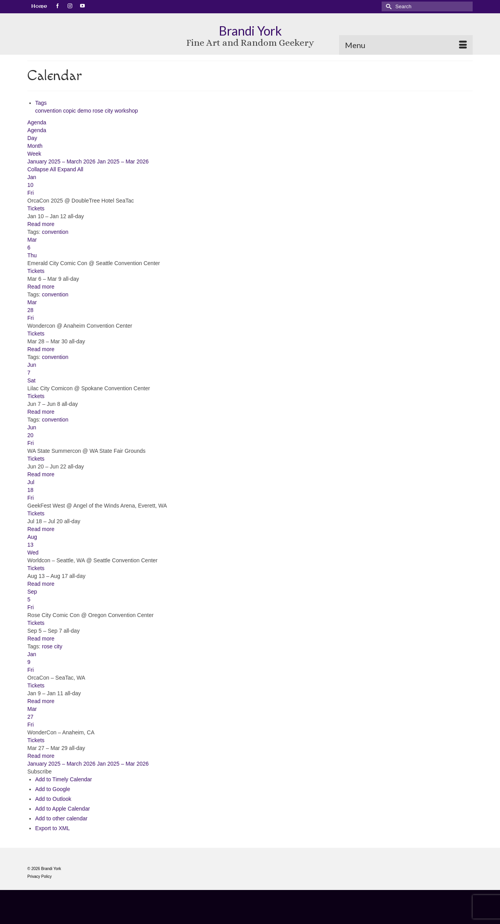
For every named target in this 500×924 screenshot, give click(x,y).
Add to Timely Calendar (63, 779)
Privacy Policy (39, 876)
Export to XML (52, 828)
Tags (41, 103)
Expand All (70, 169)
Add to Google (52, 789)
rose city (103, 111)
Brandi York (250, 30)
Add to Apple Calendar (62, 809)
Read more (40, 224)
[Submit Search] (387, 6)
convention (49, 111)
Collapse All (42, 169)
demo (85, 111)
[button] (39, 771)
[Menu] (406, 45)
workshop (126, 111)
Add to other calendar (61, 818)
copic (70, 111)
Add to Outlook (53, 799)
